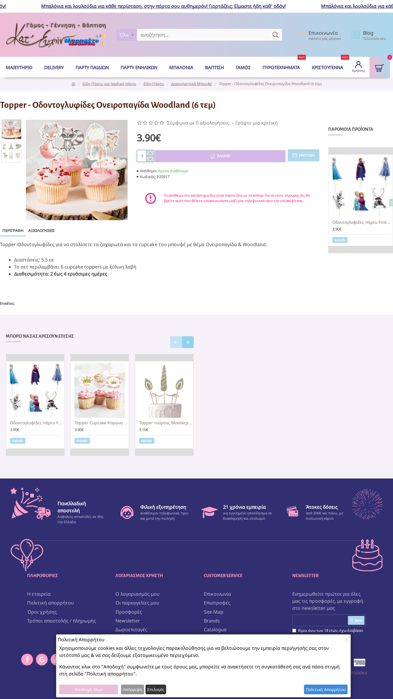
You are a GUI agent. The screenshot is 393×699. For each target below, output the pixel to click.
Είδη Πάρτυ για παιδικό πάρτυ (109, 83)
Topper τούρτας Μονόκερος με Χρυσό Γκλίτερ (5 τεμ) (165, 418)
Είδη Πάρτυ (153, 83)
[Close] (346, 639)
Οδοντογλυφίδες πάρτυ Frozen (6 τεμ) (361, 222)
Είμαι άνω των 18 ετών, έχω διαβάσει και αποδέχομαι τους (327, 630)
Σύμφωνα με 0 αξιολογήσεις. (198, 123)
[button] (176, 337)
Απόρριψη (132, 689)
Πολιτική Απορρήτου (326, 689)
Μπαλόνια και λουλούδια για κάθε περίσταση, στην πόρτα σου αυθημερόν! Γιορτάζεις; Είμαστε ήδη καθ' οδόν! (168, 6)
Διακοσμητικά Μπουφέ (191, 83)
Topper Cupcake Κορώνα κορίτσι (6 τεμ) (101, 418)
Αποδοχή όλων (89, 689)
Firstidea (357, 666)
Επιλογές (155, 689)
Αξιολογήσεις (41, 230)
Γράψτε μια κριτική (256, 123)
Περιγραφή (13, 230)
